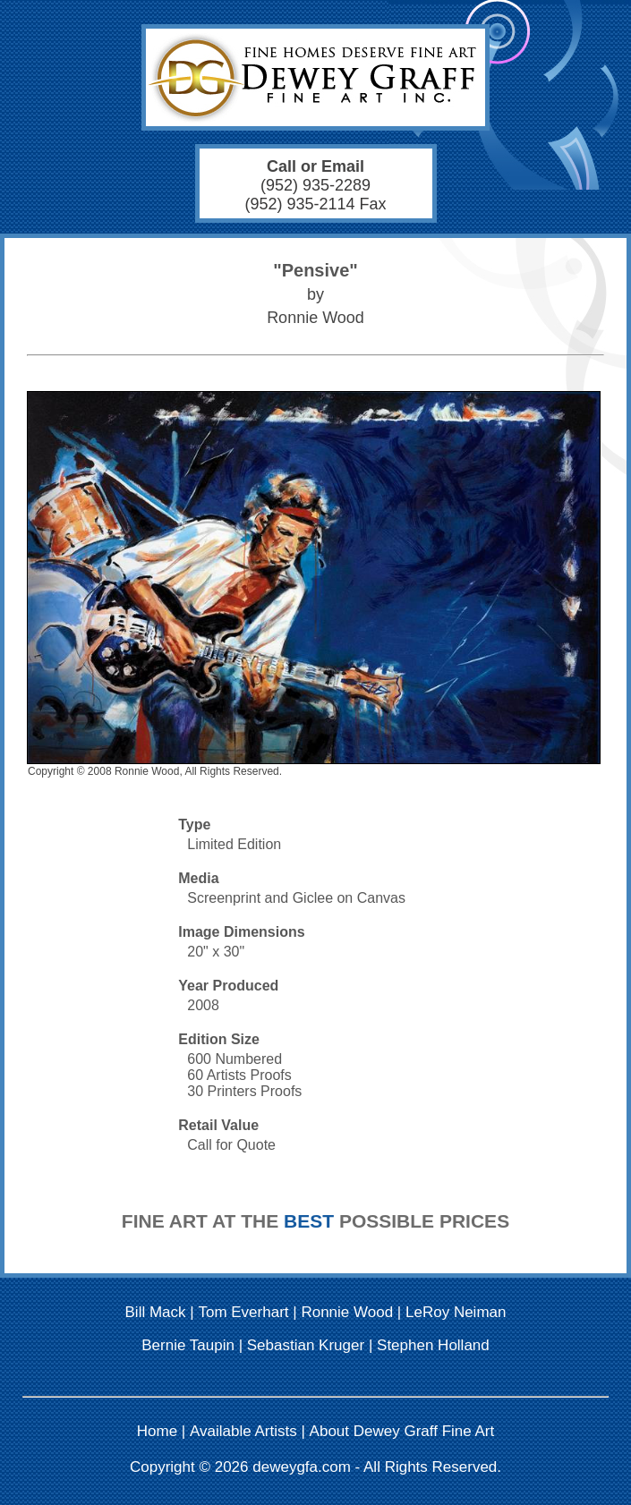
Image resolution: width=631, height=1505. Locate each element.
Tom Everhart (243, 1312)
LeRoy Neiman (455, 1312)
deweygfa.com (301, 1466)
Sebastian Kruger (305, 1345)
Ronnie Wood (347, 1312)
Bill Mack (155, 1312)
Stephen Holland (433, 1345)
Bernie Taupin (187, 1345)
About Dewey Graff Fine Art (402, 1431)
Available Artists (243, 1431)
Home (157, 1431)
